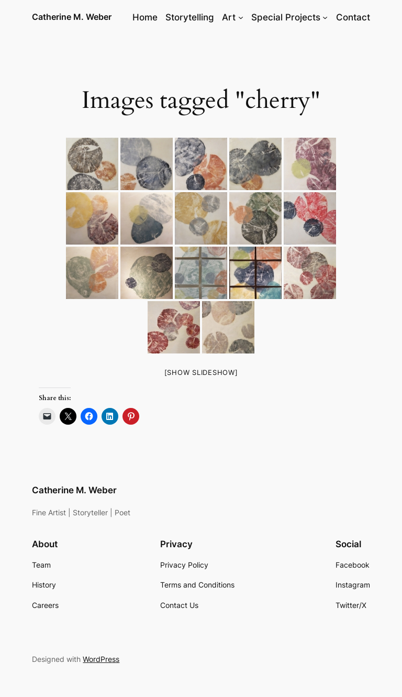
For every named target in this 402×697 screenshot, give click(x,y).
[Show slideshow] (201, 372)
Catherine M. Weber (71, 17)
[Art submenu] (240, 17)
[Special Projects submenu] (325, 17)
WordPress (101, 659)
